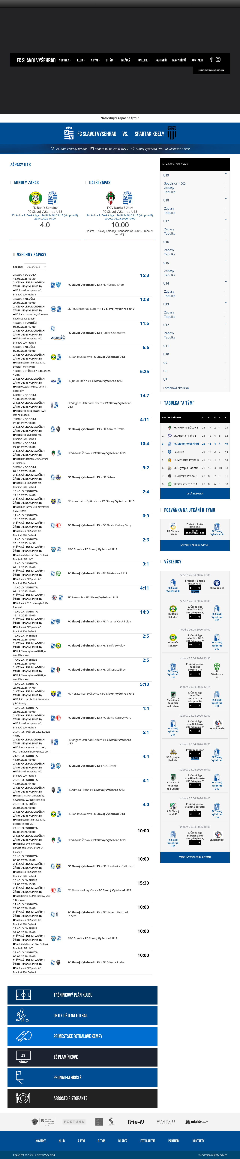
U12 (195, 325)
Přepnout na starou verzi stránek (211, 70)
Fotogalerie (147, 1140)
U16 (195, 242)
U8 (195, 371)
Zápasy (169, 188)
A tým (95, 60)
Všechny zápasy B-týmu (195, 545)
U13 (195, 304)
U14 (195, 283)
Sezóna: (18, 267)
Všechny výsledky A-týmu (195, 857)
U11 (195, 346)
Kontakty (197, 60)
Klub (81, 60)
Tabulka (169, 192)
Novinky (65, 60)
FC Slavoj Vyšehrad (36, 60)
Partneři (161, 60)
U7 (195, 379)
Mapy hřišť (179, 60)
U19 (195, 175)
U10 (195, 354)
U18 (195, 200)
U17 (195, 221)
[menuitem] (195, 183)
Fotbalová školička (195, 388)
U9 (195, 363)
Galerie (144, 60)
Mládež (127, 60)
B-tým (111, 60)
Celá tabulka (195, 493)
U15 (195, 263)
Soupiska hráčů (175, 183)
